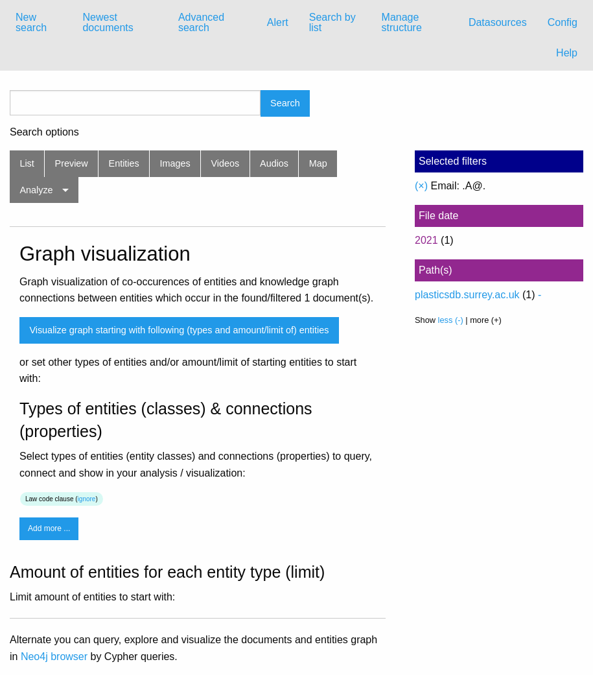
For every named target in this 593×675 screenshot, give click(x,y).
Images (175, 163)
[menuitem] (38, 22)
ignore (87, 499)
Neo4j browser (54, 656)
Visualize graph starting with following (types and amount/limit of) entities (179, 330)
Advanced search (201, 22)
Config (562, 22)
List (26, 163)
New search (31, 22)
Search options (44, 132)
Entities (124, 163)
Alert (277, 22)
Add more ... (49, 528)
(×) (421, 185)
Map (318, 163)
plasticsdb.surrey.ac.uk (467, 294)
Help (566, 52)
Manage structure (402, 22)
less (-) (450, 320)
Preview (71, 163)
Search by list (332, 22)
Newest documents (107, 22)
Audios (274, 163)
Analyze (35, 190)
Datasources (498, 22)
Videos (225, 163)
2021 (426, 240)
